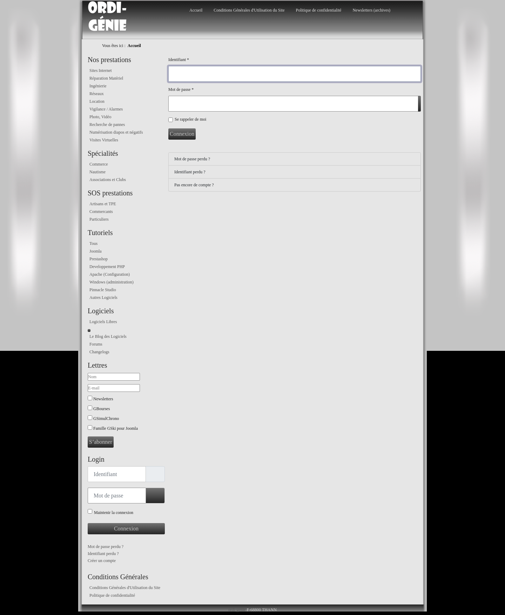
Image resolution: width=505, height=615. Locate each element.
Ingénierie (98, 85)
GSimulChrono (106, 418)
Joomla (95, 251)
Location (97, 101)
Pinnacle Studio (102, 289)
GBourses (101, 408)
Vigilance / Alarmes (106, 109)
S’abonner (100, 442)
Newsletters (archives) (371, 10)
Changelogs (99, 351)
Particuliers (99, 219)
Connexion (126, 529)
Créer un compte (102, 560)
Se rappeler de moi (190, 119)
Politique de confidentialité (318, 10)
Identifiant (178, 59)
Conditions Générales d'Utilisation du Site (249, 10)
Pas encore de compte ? (194, 184)
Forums (95, 344)
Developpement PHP (107, 266)
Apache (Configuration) (109, 274)
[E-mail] (114, 388)
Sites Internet (100, 70)
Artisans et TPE (102, 203)
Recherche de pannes (107, 124)
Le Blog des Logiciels (108, 336)
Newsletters (103, 398)
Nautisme (97, 171)
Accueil (195, 10)
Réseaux (96, 93)
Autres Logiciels (103, 297)
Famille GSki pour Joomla (115, 428)
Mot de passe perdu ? (105, 546)
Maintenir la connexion (113, 512)
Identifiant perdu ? (103, 553)
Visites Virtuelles (103, 140)
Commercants (101, 211)
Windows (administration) (111, 282)
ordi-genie (236, 609)
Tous (93, 243)
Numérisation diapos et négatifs (116, 132)
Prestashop (98, 258)
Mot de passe (181, 89)
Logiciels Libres (103, 321)
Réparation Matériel (106, 78)
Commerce (98, 164)
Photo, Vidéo (100, 116)
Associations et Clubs (107, 179)
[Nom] (114, 377)
